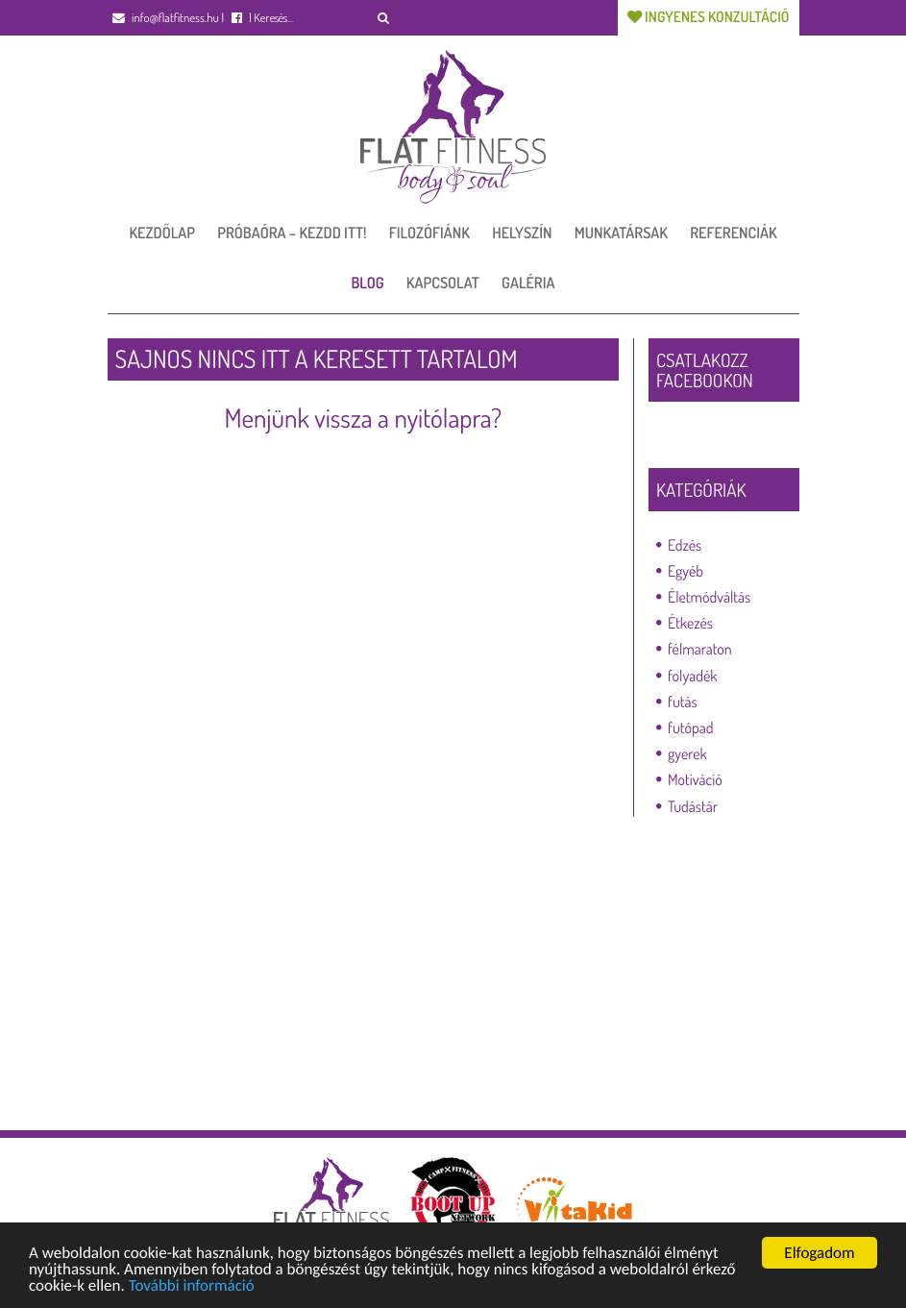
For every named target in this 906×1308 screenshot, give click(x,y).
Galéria (528, 282)
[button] (384, 18)
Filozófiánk (429, 232)
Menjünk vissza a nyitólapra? (363, 418)
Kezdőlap (162, 232)
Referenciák (733, 232)
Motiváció (695, 779)
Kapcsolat (442, 282)
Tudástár (693, 806)
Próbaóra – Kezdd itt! (291, 232)
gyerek (687, 753)
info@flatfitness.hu (165, 18)
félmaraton (700, 648)
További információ (192, 1286)
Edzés (684, 545)
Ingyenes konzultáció (708, 16)
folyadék (693, 675)
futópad (690, 727)
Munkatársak (621, 232)
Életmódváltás (709, 596)
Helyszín (521, 232)
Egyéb (685, 570)
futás (683, 701)
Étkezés (690, 622)
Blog (368, 282)
